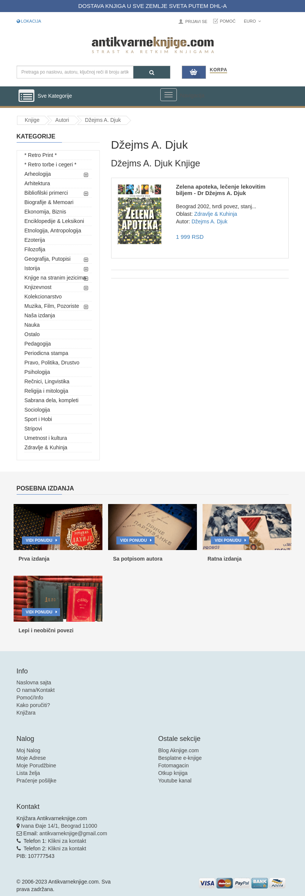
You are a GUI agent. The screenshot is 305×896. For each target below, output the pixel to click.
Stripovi (33, 429)
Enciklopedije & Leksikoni (54, 221)
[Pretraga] (151, 72)
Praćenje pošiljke (37, 781)
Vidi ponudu (39, 540)
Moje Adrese (31, 758)
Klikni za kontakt (67, 841)
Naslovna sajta (34, 682)
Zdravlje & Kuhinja (46, 447)
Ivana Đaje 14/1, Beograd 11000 (59, 826)
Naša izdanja (40, 315)
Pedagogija (38, 344)
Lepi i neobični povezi (46, 630)
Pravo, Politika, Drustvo (52, 363)
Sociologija (37, 410)
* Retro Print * (41, 155)
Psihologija (37, 372)
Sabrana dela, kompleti (52, 400)
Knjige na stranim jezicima (55, 278)
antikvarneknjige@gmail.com (73, 833)
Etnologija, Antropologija (53, 230)
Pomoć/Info (30, 698)
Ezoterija (35, 240)
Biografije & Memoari (49, 202)
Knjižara (26, 713)
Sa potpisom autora (138, 559)
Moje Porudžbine (36, 765)
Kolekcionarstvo (43, 297)
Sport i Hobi (38, 419)
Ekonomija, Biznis (46, 212)
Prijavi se (196, 21)
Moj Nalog (28, 750)
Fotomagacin (173, 765)
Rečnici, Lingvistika (47, 381)
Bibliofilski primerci (46, 193)
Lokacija (29, 21)
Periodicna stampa (46, 353)
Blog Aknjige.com (178, 750)
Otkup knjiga (173, 773)
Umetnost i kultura (46, 438)
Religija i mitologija (46, 391)
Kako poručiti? (33, 705)
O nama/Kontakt (36, 690)
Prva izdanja (34, 559)
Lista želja (28, 773)
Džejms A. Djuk (103, 120)
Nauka (32, 325)
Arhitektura (37, 183)
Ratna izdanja (224, 559)
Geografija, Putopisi (48, 259)
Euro (252, 21)
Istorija (32, 268)
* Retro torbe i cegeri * (51, 164)
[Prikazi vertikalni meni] (26, 96)
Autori (62, 120)
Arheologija (38, 174)
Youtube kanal (175, 781)
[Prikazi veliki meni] (168, 94)
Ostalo (32, 334)
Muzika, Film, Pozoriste (52, 306)
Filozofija (35, 249)
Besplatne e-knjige (180, 758)
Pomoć (228, 21)
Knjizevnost (38, 287)
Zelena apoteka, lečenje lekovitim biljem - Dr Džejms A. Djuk (220, 189)
